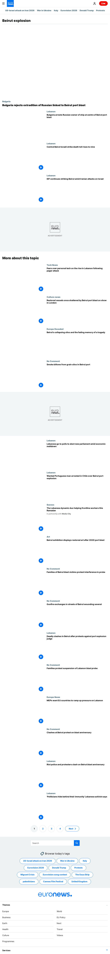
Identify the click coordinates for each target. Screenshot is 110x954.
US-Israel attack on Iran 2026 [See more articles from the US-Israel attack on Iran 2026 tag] (37, 861)
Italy (56, 10)
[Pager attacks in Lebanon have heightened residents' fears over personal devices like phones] (77, 279)
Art (48, 537)
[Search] (55, 843)
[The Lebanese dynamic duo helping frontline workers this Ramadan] (77, 519)
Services (6, 950)
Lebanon (51, 111)
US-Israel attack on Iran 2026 (20, 10)
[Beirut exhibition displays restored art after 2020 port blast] (77, 551)
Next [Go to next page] (71, 828)
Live (103, 3)
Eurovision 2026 (69, 10)
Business (6, 917)
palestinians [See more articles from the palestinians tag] (29, 881)
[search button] (77, 843)
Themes (6, 905)
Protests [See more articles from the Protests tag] (78, 867)
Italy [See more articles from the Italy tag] (85, 861)
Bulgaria (6, 101)
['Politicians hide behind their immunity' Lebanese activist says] (77, 807)
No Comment (53, 361)
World (59, 911)
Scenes (50, 504)
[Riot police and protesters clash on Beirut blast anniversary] (77, 775)
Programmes (8, 941)
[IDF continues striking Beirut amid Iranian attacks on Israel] (77, 190)
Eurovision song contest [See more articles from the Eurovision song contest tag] (55, 874)
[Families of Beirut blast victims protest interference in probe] (77, 583)
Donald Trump (87, 10)
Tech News (52, 265)
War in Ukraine (44, 10)
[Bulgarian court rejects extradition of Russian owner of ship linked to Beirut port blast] (55, 105)
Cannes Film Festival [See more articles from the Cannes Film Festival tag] (53, 881)
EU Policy (61, 917)
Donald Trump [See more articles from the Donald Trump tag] (59, 867)
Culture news (53, 297)
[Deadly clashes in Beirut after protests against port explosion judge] (77, 647)
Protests (100, 10)
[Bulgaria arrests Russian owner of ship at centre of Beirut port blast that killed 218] (77, 126)
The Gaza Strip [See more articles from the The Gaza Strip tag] (82, 874)
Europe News (53, 697)
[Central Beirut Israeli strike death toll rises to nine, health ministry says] (77, 158)
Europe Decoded (55, 329)
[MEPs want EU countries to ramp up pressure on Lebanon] (77, 711)
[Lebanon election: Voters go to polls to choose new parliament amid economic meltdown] (77, 455)
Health (5, 929)
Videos (60, 935)
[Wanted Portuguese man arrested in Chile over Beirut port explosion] (77, 487)
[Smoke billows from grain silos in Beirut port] (77, 375)
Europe (5, 911)
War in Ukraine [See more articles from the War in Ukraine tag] (67, 861)
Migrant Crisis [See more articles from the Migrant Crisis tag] (27, 874)
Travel (59, 929)
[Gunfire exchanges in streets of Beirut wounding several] (77, 615)
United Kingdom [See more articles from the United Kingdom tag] (79, 881)
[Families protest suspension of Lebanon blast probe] (77, 679)
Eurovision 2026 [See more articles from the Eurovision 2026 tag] (35, 867)
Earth (4, 923)
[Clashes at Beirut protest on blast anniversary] (77, 743)
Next (59, 923)
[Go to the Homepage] (10, 3)
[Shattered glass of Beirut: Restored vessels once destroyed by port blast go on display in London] (77, 311)
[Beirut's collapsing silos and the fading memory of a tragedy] (77, 343)
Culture (5, 935)
